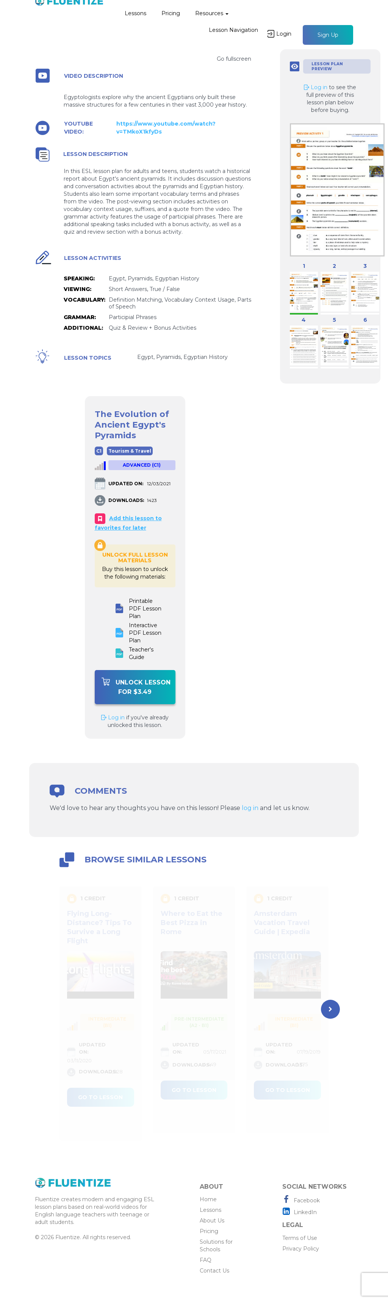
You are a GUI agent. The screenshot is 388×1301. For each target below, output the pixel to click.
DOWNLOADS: (126, 500)
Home (208, 1199)
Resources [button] (211, 13)
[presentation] (330, 1009)
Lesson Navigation (233, 30)
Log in (113, 717)
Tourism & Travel (129, 451)
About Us (212, 1220)
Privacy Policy (300, 1248)
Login (279, 34)
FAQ (205, 1260)
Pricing (170, 13)
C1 (99, 451)
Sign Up (328, 34)
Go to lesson (100, 1097)
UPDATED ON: (125, 483)
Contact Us (214, 1270)
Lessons (135, 13)
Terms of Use (299, 1238)
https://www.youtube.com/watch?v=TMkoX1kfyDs (166, 127)
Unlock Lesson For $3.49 (136, 686)
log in (250, 808)
